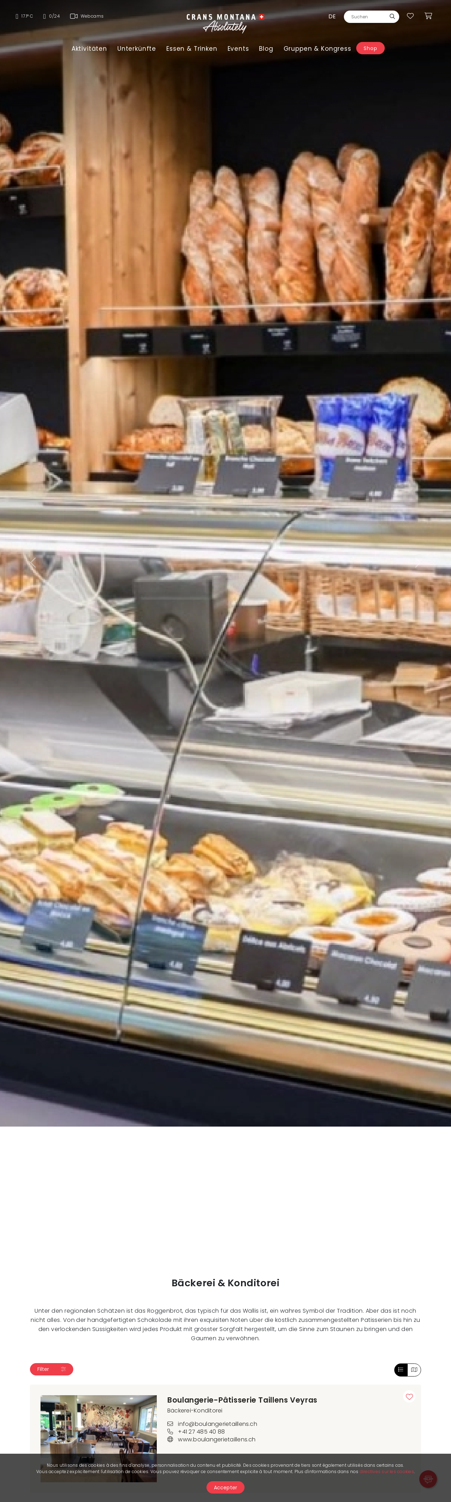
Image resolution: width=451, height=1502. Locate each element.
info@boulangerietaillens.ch (212, 1424)
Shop (370, 48)
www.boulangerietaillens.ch (211, 1439)
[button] (34, 563)
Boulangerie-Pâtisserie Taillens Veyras (242, 1400)
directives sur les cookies (387, 1472)
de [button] (332, 16)
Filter (51, 1369)
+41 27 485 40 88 (196, 1432)
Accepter (225, 1487)
